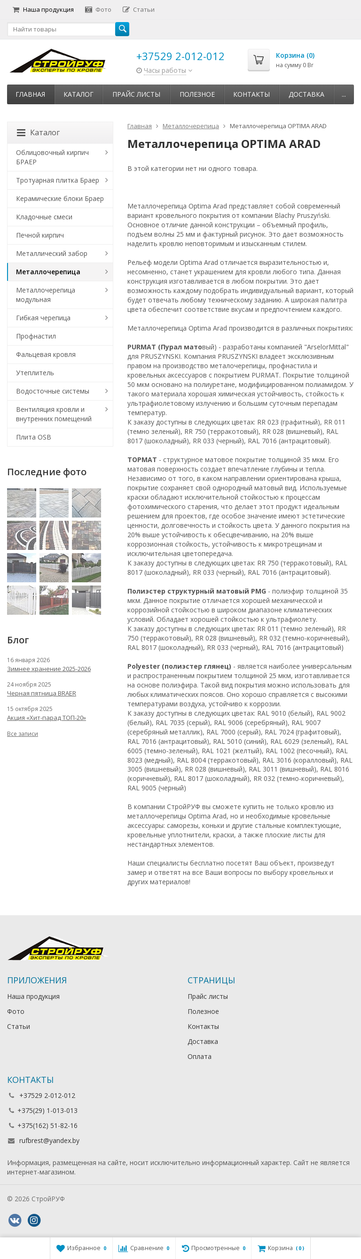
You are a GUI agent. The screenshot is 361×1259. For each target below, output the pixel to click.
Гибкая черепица (43, 317)
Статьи (139, 9)
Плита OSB (33, 437)
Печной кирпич (40, 235)
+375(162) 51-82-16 (47, 1125)
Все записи (22, 734)
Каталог (78, 94)
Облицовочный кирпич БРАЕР (52, 157)
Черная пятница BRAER (41, 693)
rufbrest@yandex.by (49, 1140)
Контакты (251, 94)
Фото (98, 9)
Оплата (200, 1056)
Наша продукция (43, 9)
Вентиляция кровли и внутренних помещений (54, 414)
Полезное (197, 94)
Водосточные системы (52, 390)
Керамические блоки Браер (60, 198)
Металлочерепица (48, 271)
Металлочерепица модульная (45, 295)
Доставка (306, 94)
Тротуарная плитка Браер (57, 180)
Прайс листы (136, 94)
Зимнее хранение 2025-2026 (49, 668)
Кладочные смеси (44, 216)
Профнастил (36, 336)
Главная (30, 94)
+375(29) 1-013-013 (47, 1110)
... (344, 94)
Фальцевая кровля (46, 354)
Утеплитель (35, 372)
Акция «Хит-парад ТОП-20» (46, 717)
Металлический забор (51, 253)
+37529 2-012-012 (180, 56)
